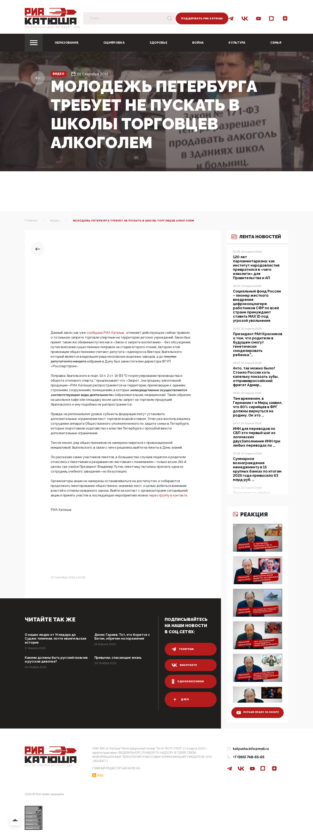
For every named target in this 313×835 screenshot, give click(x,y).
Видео (60, 74)
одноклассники (188, 681)
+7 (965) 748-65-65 (248, 757)
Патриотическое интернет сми (52, 27)
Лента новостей (249, 244)
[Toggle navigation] (33, 42)
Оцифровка (114, 42)
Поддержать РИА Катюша (202, 18)
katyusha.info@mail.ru (251, 749)
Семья (275, 42)
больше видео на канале (254, 709)
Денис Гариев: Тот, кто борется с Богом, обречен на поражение (124, 637)
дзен (180, 699)
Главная (31, 220)
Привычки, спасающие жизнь (120, 659)
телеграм (183, 649)
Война (198, 42)
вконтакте (185, 665)
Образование (66, 42)
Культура (237, 42)
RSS (100, 774)
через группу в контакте (168, 495)
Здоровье (158, 42)
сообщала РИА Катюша (106, 333)
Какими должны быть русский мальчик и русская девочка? (51, 661)
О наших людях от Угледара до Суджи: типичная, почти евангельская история (52, 639)
